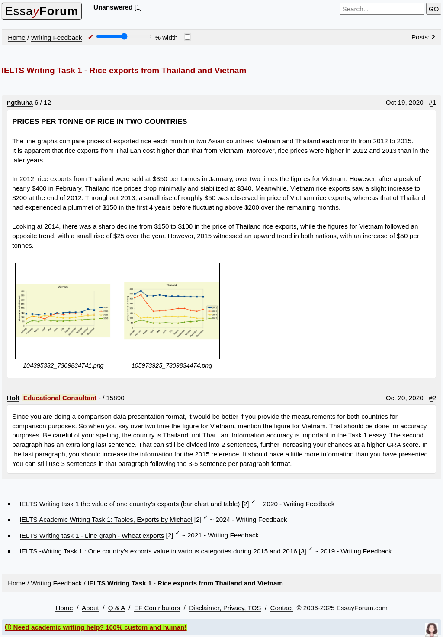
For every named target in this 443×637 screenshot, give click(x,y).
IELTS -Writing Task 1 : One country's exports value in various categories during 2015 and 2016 (158, 551)
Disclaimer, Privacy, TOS (225, 607)
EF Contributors (157, 607)
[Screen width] (124, 36)
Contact (281, 607)
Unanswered (112, 7)
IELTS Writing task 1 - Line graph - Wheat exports (92, 535)
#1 (432, 102)
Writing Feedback (56, 37)
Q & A (116, 607)
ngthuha (20, 102)
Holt (13, 397)
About (90, 607)
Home (17, 37)
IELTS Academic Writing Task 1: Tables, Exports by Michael (106, 519)
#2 (432, 397)
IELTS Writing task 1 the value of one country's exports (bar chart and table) (130, 504)
